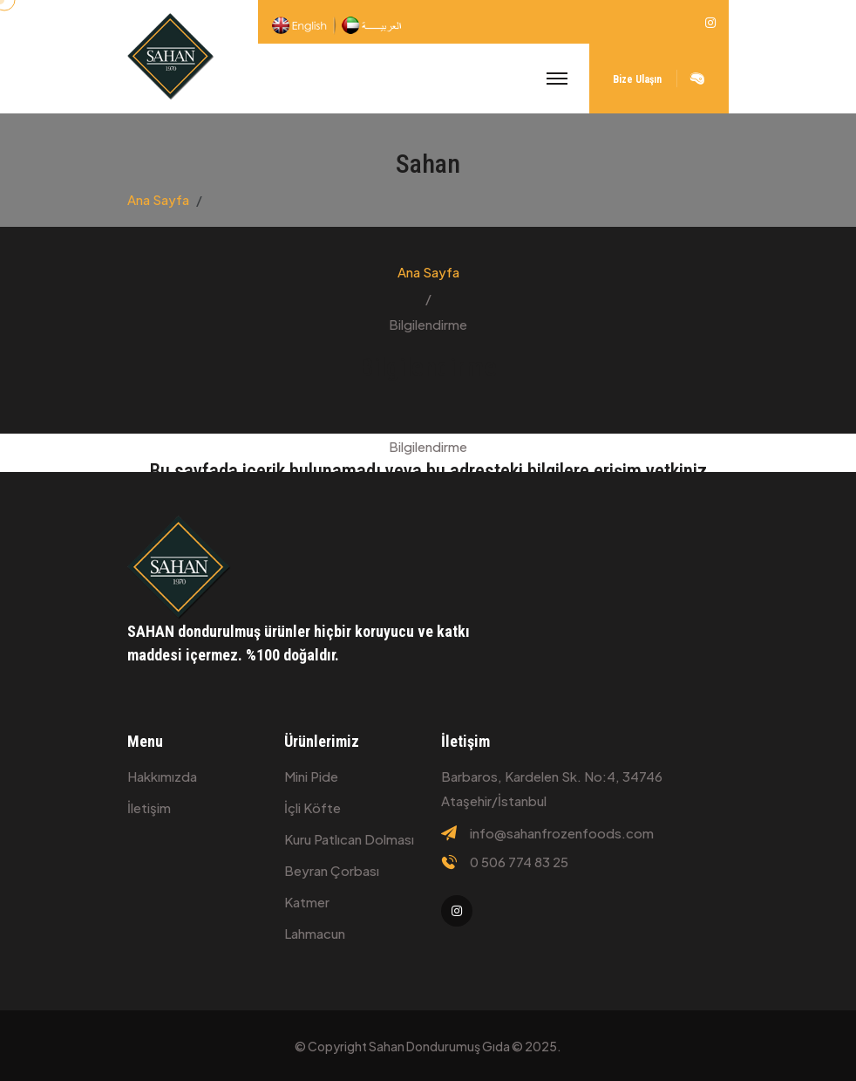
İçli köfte (312, 807)
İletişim (149, 807)
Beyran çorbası (331, 870)
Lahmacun (314, 933)
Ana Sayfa (158, 199)
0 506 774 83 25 (519, 862)
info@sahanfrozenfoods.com (562, 833)
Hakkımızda (162, 776)
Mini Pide (311, 776)
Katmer (306, 901)
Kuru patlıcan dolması (349, 839)
